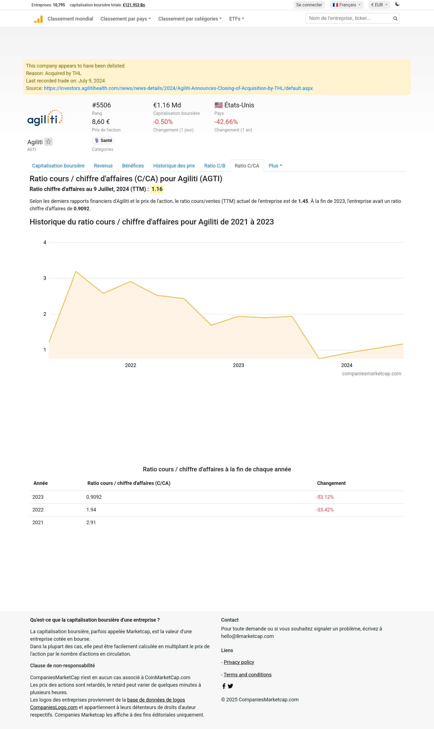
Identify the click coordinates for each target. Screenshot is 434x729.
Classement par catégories (188, 19)
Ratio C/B (214, 166)
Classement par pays (123, 19)
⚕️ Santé (103, 140)
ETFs (235, 19)
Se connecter (309, 4)
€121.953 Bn (134, 5)
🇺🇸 (234, 105)
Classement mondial (70, 19)
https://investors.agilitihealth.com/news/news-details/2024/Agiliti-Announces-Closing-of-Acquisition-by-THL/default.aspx (178, 88)
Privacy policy (239, 662)
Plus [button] (273, 166)
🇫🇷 (345, 4)
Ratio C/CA (247, 166)
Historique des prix (174, 166)
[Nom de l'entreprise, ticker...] (353, 18)
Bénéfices (133, 166)
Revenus (103, 166)
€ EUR (377, 4)
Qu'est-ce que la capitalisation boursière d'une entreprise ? (95, 620)
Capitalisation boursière (58, 166)
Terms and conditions (248, 675)
